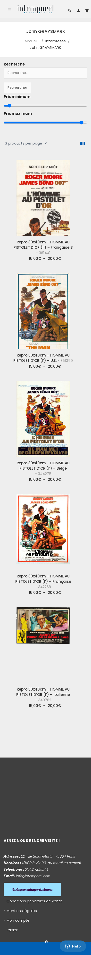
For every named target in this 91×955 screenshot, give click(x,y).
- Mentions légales (20, 910)
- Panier (10, 930)
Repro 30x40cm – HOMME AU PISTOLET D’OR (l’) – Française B (43, 247)
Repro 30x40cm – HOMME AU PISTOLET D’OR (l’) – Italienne (43, 694)
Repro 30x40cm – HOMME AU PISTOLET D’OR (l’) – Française (43, 581)
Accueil (31, 41)
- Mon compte (17, 920)
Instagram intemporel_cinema (32, 889)
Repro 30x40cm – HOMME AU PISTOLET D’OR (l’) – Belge (43, 468)
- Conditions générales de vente (33, 901)
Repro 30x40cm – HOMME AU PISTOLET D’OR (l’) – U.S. (43, 358)
